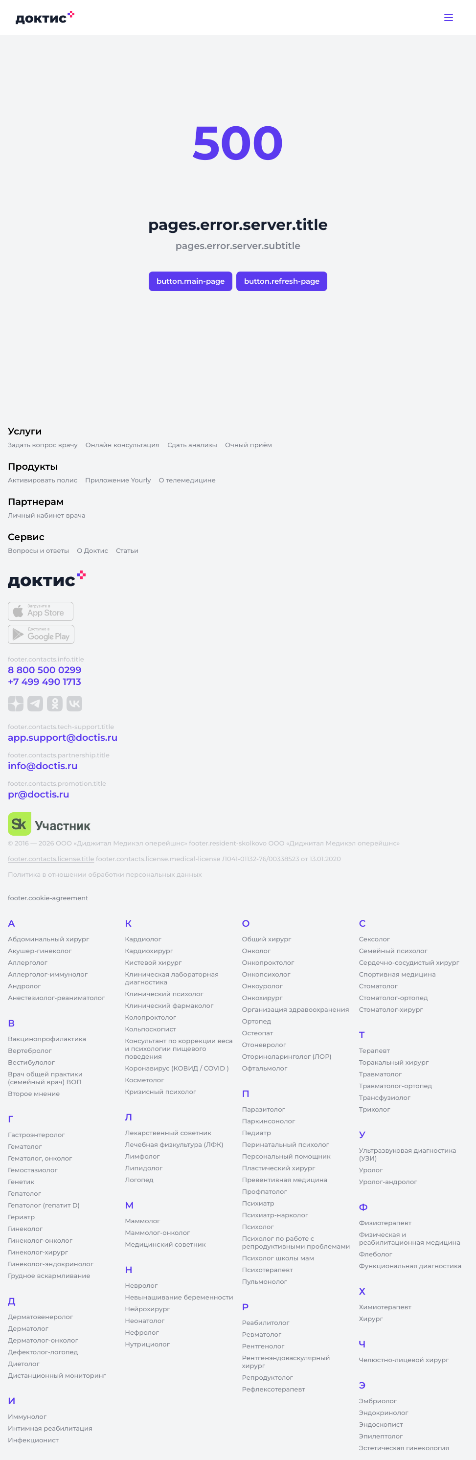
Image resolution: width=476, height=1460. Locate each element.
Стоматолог (378, 986)
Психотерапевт (267, 1270)
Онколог (256, 951)
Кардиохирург (149, 951)
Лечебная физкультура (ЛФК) (174, 1145)
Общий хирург (267, 939)
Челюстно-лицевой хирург (404, 1360)
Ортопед (257, 1022)
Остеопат (257, 1033)
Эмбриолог (378, 1401)
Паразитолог (263, 1110)
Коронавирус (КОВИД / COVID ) (177, 1068)
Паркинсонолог (268, 1121)
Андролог (24, 986)
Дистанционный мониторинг (57, 1376)
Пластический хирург (279, 1168)
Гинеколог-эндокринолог (50, 1264)
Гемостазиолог (33, 1170)
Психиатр (258, 1204)
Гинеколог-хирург (38, 1252)
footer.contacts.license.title (51, 859)
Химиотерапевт (385, 1307)
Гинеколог (25, 1229)
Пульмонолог (264, 1282)
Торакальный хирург (394, 1063)
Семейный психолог (393, 951)
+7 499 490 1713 (44, 681)
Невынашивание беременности (179, 1297)
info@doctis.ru (43, 766)
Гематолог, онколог (40, 1159)
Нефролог (142, 1333)
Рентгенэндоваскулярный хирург (286, 1362)
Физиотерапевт (385, 1223)
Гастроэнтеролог (36, 1135)
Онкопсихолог (266, 975)
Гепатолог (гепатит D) (44, 1205)
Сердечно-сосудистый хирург (409, 963)
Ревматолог (262, 1335)
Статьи (127, 551)
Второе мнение (34, 1094)
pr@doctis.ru (38, 794)
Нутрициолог (147, 1344)
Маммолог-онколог (157, 1233)
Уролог (371, 1170)
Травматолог (380, 1074)
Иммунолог (27, 1417)
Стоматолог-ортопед (393, 998)
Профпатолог (264, 1192)
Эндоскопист (381, 1425)
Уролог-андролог (388, 1182)
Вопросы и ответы (38, 551)
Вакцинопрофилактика (47, 1039)
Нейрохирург (147, 1309)
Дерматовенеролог (40, 1317)
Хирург (371, 1319)
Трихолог (374, 1110)
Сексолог (374, 939)
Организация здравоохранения (295, 1010)
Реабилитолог (266, 1323)
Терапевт (374, 1051)
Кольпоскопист (150, 1029)
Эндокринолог (383, 1413)
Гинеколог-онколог (40, 1241)
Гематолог (25, 1147)
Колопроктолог (150, 1018)
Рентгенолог (263, 1346)
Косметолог (144, 1080)
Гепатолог (24, 1194)
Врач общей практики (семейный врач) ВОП (45, 1078)
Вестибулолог (31, 1063)
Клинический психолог (164, 994)
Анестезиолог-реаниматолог (56, 998)
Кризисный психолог (160, 1092)
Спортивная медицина (397, 975)
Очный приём (248, 445)
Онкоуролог (262, 986)
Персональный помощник (286, 1157)
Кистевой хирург (153, 963)
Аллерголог (27, 963)
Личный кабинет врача (47, 516)
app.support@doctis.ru (62, 737)
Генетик (21, 1182)
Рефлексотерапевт (273, 1389)
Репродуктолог (267, 1378)
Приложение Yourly (118, 480)
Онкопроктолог (268, 963)
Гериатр (21, 1217)
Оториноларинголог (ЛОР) (287, 1057)
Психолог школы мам (278, 1258)
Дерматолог (28, 1329)
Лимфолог (142, 1157)
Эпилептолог (381, 1436)
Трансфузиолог (384, 1098)
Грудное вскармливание (49, 1276)
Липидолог (143, 1168)
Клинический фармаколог (169, 1006)
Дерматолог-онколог (43, 1341)
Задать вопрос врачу (43, 445)
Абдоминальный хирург (48, 939)
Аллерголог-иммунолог (48, 975)
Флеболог (375, 1254)
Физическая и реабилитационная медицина (409, 1239)
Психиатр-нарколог (275, 1215)
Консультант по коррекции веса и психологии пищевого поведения (178, 1049)
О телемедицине (187, 480)
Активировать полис (42, 480)
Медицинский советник (165, 1245)
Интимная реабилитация (50, 1429)
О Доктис (92, 551)
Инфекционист (33, 1440)
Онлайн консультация (123, 445)
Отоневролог (264, 1045)
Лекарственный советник (168, 1133)
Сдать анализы (192, 445)
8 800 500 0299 (44, 670)
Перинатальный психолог (285, 1145)
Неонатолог (144, 1321)
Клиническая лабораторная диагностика (172, 978)
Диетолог (24, 1364)
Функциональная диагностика (410, 1266)
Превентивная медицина (285, 1180)
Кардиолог (143, 939)
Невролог (141, 1286)
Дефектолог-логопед (43, 1352)
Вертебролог (30, 1051)
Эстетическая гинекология (404, 1448)
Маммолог (142, 1221)
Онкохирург (262, 998)
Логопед (139, 1180)
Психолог (258, 1227)
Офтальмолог (265, 1068)
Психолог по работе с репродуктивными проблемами (296, 1243)
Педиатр (256, 1133)
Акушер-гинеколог (39, 951)
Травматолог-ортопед (395, 1086)
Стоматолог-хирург (391, 1010)
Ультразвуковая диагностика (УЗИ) (407, 1155)
